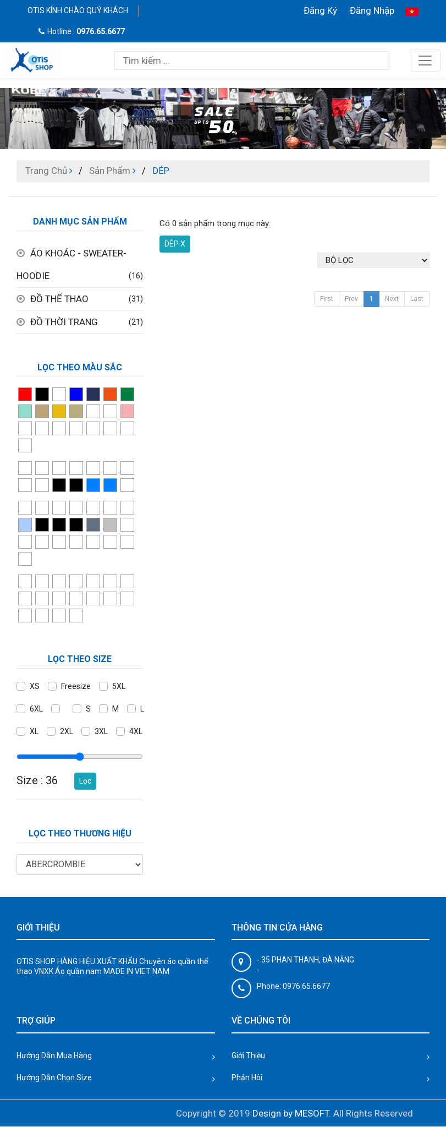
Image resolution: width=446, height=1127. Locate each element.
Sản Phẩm (109, 170)
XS (35, 686)
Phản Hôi (247, 1077)
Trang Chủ (46, 170)
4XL (135, 731)
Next (392, 299)
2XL (66, 731)
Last (416, 299)
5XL (118, 686)
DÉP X (174, 243)
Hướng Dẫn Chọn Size (54, 1077)
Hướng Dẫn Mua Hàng (54, 1055)
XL (34, 731)
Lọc (85, 780)
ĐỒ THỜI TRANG (64, 321)
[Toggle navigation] (425, 61)
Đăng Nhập (372, 10)
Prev (351, 299)
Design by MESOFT (290, 1113)
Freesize (76, 686)
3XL (101, 731)
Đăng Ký (320, 10)
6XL (36, 708)
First (326, 299)
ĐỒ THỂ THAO (59, 298)
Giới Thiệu (248, 1055)
